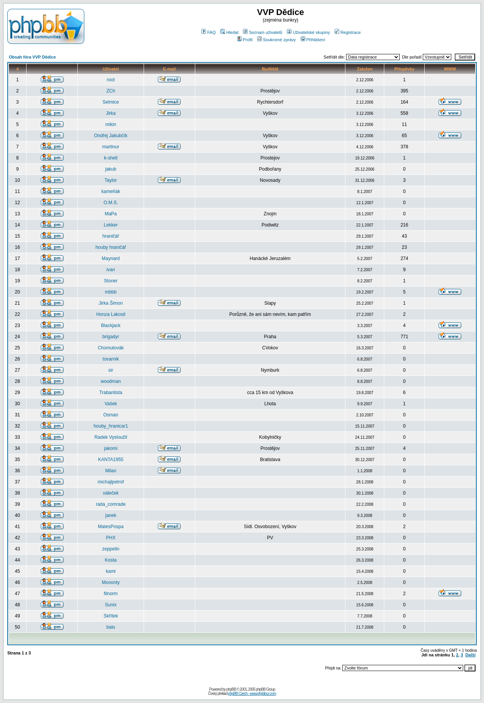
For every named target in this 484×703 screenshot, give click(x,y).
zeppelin (110, 549)
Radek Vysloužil (110, 437)
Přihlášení (313, 39)
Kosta (111, 560)
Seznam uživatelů (262, 32)
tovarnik (111, 359)
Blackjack (111, 325)
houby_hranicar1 (111, 426)
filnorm (111, 593)
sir (110, 370)
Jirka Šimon (111, 303)
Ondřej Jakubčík (110, 135)
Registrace (348, 32)
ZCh (110, 91)
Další (471, 655)
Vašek (110, 403)
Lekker (111, 225)
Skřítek (111, 616)
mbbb (111, 292)
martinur (110, 146)
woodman (111, 381)
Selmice (110, 102)
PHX (111, 537)
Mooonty (111, 582)
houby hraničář (110, 247)
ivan (111, 269)
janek (110, 515)
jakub (110, 169)
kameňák (110, 191)
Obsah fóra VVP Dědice (32, 57)
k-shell (110, 158)
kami (111, 571)
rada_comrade (111, 504)
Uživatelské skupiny (308, 32)
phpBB (231, 689)
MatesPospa (111, 526)
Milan (110, 470)
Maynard (111, 258)
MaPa (111, 213)
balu (110, 627)
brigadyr (110, 336)
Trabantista (110, 392)
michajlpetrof (111, 482)
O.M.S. (111, 202)
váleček (111, 493)
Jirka (111, 113)
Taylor (111, 180)
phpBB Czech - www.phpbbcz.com (252, 693)
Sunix (111, 604)
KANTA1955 (111, 459)
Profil (245, 39)
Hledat (229, 32)
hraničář (110, 236)
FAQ (208, 32)
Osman (110, 415)
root (111, 79)
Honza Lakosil (110, 314)
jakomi (110, 448)
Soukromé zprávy (276, 39)
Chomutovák (111, 348)
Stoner (110, 281)
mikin (111, 124)
